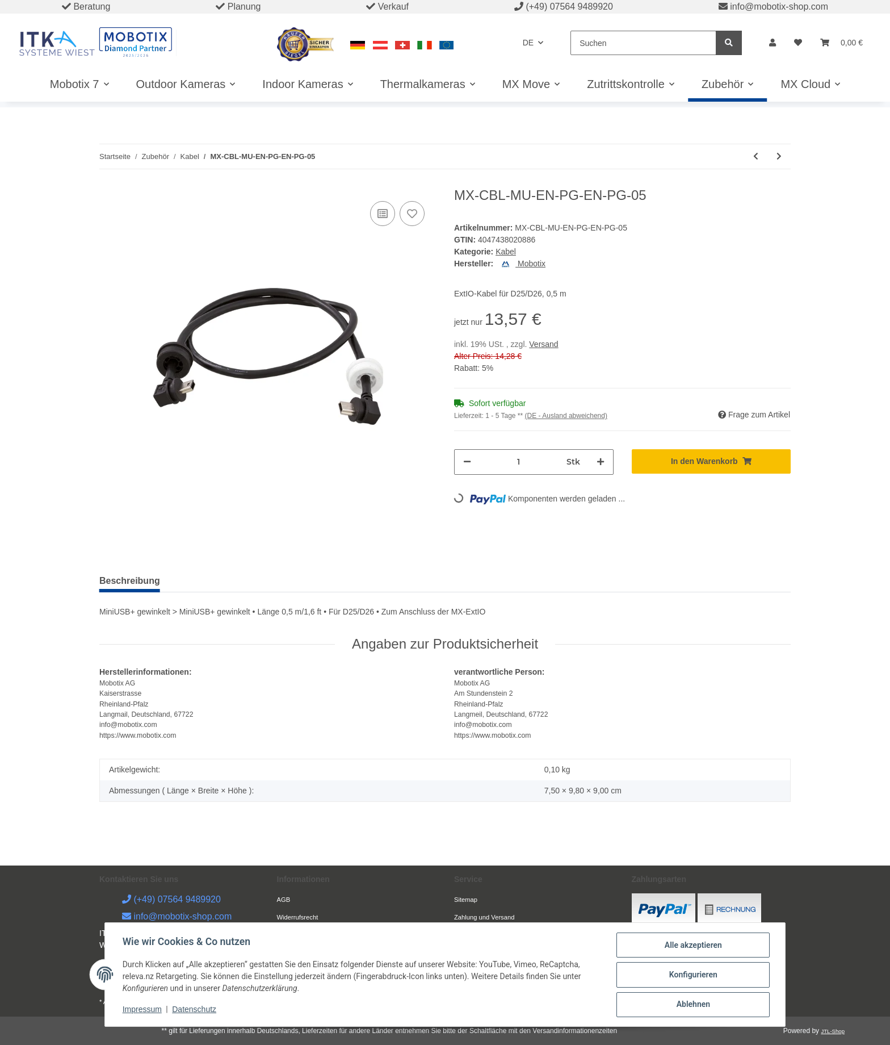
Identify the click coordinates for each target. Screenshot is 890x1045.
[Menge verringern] (467, 462)
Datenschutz (195, 1009)
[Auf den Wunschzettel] (412, 213)
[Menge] (519, 462)
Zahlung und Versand (484, 917)
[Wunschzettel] (798, 42)
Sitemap (465, 899)
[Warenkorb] (841, 42)
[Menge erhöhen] (600, 462)
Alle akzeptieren (692, 945)
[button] (772, 42)
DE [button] (528, 42)
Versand (543, 344)
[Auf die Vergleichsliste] (382, 213)
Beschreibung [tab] (129, 581)
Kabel (506, 251)
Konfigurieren (692, 975)
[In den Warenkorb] (711, 461)
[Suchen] (643, 43)
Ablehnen (692, 1004)
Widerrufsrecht (297, 917)
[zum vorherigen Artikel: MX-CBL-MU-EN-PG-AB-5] (755, 156)
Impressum (142, 1009)
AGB (284, 899)
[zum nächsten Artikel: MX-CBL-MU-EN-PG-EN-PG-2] (779, 156)
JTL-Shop (833, 1031)
